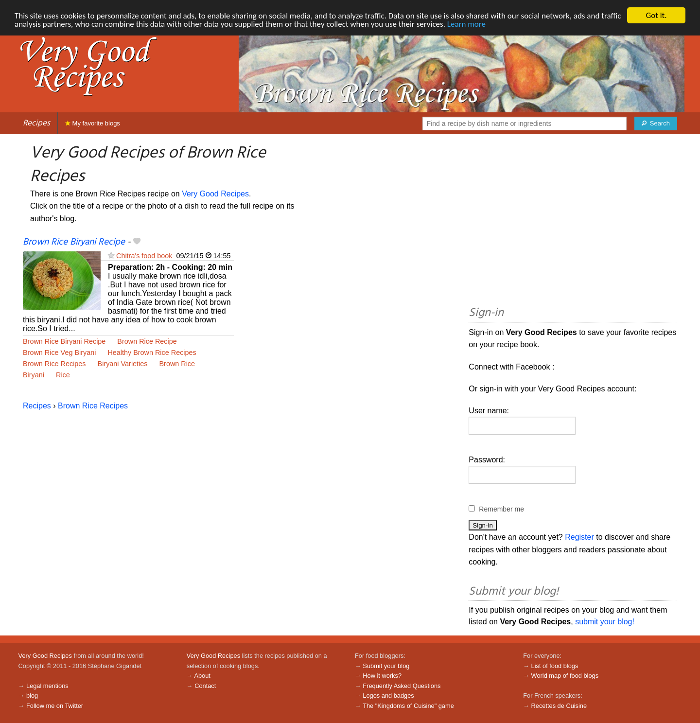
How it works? (382, 675)
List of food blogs (554, 666)
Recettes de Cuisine (559, 705)
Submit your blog (386, 666)
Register (579, 537)
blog (32, 695)
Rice (63, 375)
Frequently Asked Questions (401, 685)
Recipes (36, 123)
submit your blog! (604, 621)
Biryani (33, 375)
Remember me (501, 509)
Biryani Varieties (123, 364)
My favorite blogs (92, 123)
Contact (205, 685)
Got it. (656, 15)
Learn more (466, 24)
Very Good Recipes (215, 194)
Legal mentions (47, 685)
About (202, 675)
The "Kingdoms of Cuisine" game (408, 705)
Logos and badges (388, 695)
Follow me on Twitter (54, 705)
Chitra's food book (144, 256)
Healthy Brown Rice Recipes (151, 352)
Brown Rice (177, 364)
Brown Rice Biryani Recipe (74, 242)
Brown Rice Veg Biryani (59, 352)
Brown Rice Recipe (146, 341)
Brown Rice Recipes (54, 364)
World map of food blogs (564, 675)
